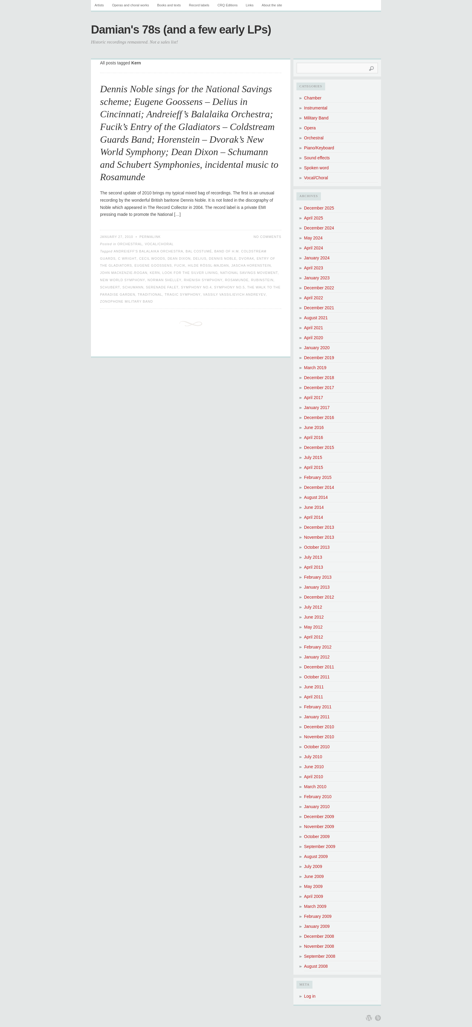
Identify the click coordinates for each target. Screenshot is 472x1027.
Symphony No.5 (229, 287)
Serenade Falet (162, 287)
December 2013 (319, 527)
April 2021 (313, 327)
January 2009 (317, 926)
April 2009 (313, 896)
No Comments (267, 237)
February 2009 (317, 916)
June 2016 (314, 427)
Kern (155, 273)
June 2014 (314, 507)
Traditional (150, 294)
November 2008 (319, 946)
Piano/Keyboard (319, 147)
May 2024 (313, 238)
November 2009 (319, 826)
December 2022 (319, 287)
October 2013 (317, 547)
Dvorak (246, 258)
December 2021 (319, 307)
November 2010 (319, 736)
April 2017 (313, 397)
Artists (99, 5)
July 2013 (313, 557)
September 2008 (319, 956)
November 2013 (319, 537)
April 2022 (313, 297)
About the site (272, 5)
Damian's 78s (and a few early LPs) (181, 29)
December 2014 (319, 487)
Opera (310, 127)
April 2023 (313, 267)
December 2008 (319, 936)
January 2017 (317, 407)
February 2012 (317, 647)
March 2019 (315, 367)
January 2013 (317, 587)
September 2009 (319, 846)
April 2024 (313, 247)
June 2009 (314, 876)
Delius (200, 258)
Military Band (316, 117)
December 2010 (319, 726)
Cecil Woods (152, 258)
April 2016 (313, 437)
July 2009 (313, 866)
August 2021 (316, 317)
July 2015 (313, 457)
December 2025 (319, 208)
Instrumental (315, 108)
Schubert (110, 287)
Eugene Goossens (153, 265)
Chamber (313, 98)
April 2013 (313, 567)
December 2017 (319, 387)
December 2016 (319, 417)
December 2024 (319, 228)
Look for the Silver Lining (190, 273)
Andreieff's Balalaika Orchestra (148, 251)
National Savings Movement (249, 273)
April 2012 (313, 637)
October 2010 (317, 746)
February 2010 (317, 796)
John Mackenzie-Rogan (123, 273)
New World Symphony (122, 280)
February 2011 (317, 706)
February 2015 (317, 477)
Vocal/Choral (159, 244)
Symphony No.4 (196, 287)
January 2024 (317, 257)
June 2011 (314, 686)
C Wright (127, 258)
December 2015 (319, 447)
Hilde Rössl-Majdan (208, 265)
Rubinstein (262, 280)
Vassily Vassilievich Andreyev (234, 294)
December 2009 (319, 816)
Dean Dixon (179, 258)
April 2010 (313, 776)
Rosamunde (236, 280)
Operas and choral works (130, 5)
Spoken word (316, 167)
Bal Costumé (199, 251)
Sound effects (317, 157)
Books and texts (169, 5)
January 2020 (317, 347)
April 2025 (313, 218)
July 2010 (313, 756)
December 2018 (319, 377)
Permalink (150, 237)
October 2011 (317, 676)
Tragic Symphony (183, 294)
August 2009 (316, 856)
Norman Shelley (164, 280)
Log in (309, 996)
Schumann (133, 287)
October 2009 (317, 836)
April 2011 (313, 696)
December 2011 (319, 667)
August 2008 (316, 966)
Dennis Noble (222, 258)
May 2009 (313, 886)
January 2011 (317, 716)
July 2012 (313, 607)
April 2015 (313, 467)
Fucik (180, 265)
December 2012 (319, 597)
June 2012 (314, 617)
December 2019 (319, 357)
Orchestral (129, 244)
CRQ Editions (228, 5)
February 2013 (317, 577)
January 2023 (317, 277)
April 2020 (313, 337)
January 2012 (317, 657)
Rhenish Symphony (203, 280)
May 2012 (313, 627)
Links (250, 5)
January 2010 (317, 806)
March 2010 (315, 786)
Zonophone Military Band (126, 301)
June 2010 (314, 766)
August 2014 (316, 497)
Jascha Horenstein (251, 265)
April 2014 (313, 517)
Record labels (199, 5)
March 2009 (315, 906)
